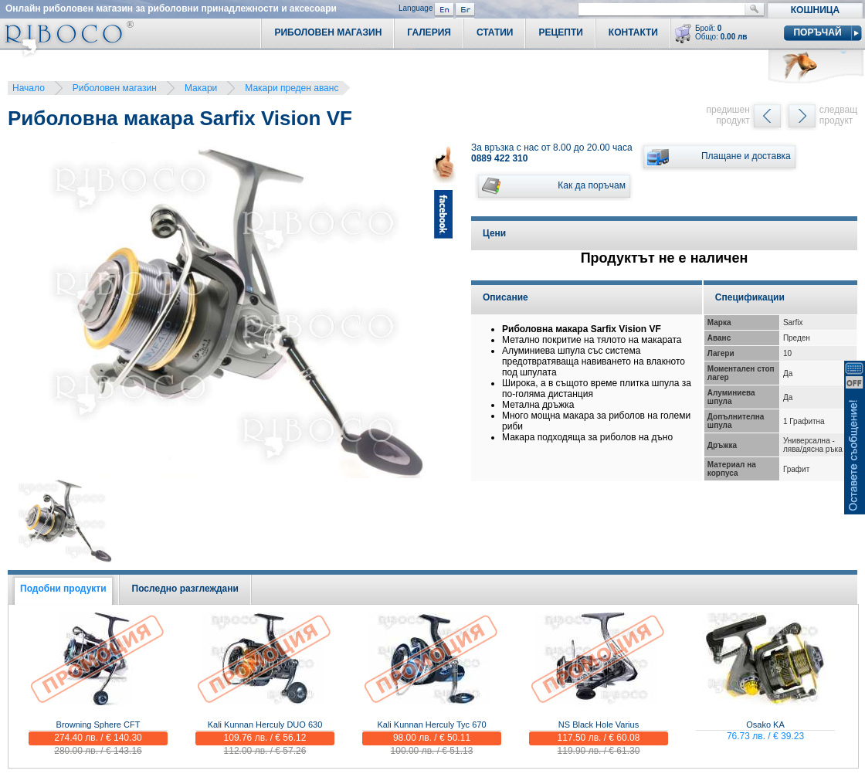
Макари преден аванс (291, 88)
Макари (201, 88)
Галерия (429, 32)
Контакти (633, 32)
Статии (495, 32)
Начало (28, 88)
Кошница (815, 10)
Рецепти (560, 32)
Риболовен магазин (115, 88)
